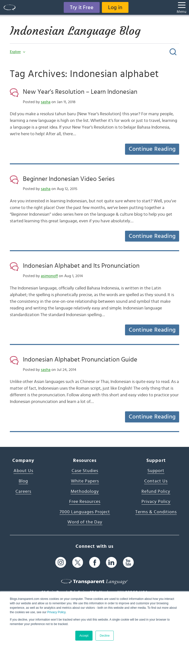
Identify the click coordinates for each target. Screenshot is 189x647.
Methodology (85, 491)
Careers (23, 491)
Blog (23, 481)
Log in (115, 7)
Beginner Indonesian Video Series (69, 179)
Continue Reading (152, 149)
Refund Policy (156, 491)
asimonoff (49, 276)
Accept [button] (84, 635)
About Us (23, 471)
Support (155, 471)
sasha (45, 102)
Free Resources (84, 501)
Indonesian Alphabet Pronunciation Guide (80, 359)
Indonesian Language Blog (75, 31)
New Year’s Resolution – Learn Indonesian (80, 92)
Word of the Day (84, 522)
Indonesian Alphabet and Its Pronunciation (81, 266)
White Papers (85, 481)
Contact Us (156, 481)
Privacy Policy (56, 612)
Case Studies (85, 471)
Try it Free (82, 7)
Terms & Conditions (156, 512)
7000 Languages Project (85, 512)
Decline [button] (105, 635)
